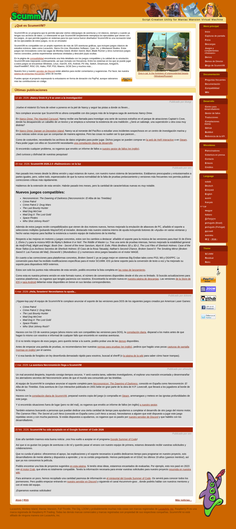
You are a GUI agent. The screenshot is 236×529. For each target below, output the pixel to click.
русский (209, 231)
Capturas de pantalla (215, 36)
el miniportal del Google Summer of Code (129, 478)
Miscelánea (209, 145)
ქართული (210, 219)
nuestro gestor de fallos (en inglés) (120, 148)
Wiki (207, 92)
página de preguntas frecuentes (29, 74)
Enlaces (209, 163)
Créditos (209, 167)
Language (208, 176)
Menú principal (211, 26)
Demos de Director (214, 61)
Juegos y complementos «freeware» (211, 50)
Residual (209, 258)
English (208, 194)
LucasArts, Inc (166, 509)
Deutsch (209, 186)
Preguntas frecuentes (215, 80)
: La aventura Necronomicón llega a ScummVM (48, 365)
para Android (29, 282)
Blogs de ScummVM (215, 65)
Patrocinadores (212, 151)
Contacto (209, 159)
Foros (208, 40)
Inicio (207, 32)
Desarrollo (208, 101)
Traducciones (211, 117)
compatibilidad (37, 58)
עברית (203, 206)
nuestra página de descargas (143, 278)
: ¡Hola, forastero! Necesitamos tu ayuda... (45, 291)
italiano (208, 215)
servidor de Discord (45, 71)
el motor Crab (27, 469)
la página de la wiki (133, 355)
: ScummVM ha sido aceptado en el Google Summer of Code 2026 (59, 429)
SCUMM (209, 254)
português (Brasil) (213, 223)
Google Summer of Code (123, 439)
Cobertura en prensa (215, 155)
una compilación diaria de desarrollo (93, 143)
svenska (209, 235)
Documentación (211, 74)
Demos (208, 57)
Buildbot (209, 132)
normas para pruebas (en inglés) (114, 346)
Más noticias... (183, 500)
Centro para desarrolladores (211, 108)
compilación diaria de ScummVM (49, 395)
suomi (208, 198)
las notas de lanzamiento (131, 270)
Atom (18, 500)
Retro (207, 262)
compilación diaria (136, 332)
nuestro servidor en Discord (82, 481)
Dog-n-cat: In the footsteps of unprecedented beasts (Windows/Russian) (163, 74)
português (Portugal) (215, 227)
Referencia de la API (215, 136)
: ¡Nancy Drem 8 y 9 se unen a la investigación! (48, 97)
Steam (183, 139)
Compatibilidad (212, 88)
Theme (207, 248)
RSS (26, 500)
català (208, 182)
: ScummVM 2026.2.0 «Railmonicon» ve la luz (48, 163)
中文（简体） (211, 239)
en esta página (78, 466)
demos (122, 341)
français (209, 202)
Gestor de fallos (212, 113)
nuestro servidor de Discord (143, 417)
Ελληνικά (209, 190)
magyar (208, 210)
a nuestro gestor (148, 404)
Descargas (210, 44)
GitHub (208, 128)
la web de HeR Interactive (160, 139)
